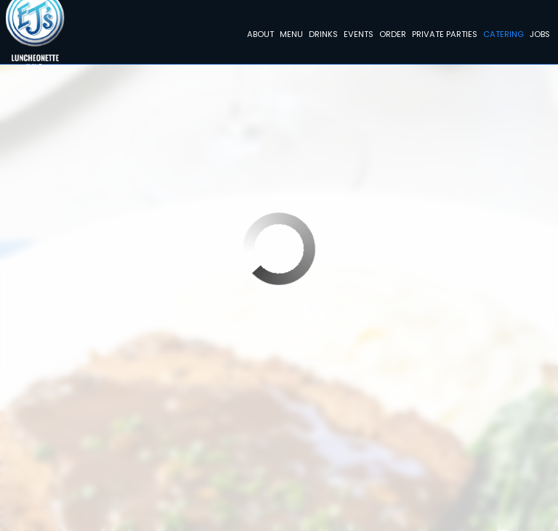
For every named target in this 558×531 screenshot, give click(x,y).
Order (390, 36)
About (258, 36)
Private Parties (442, 36)
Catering (501, 36)
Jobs (537, 36)
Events (356, 36)
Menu (289, 36)
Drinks (321, 36)
